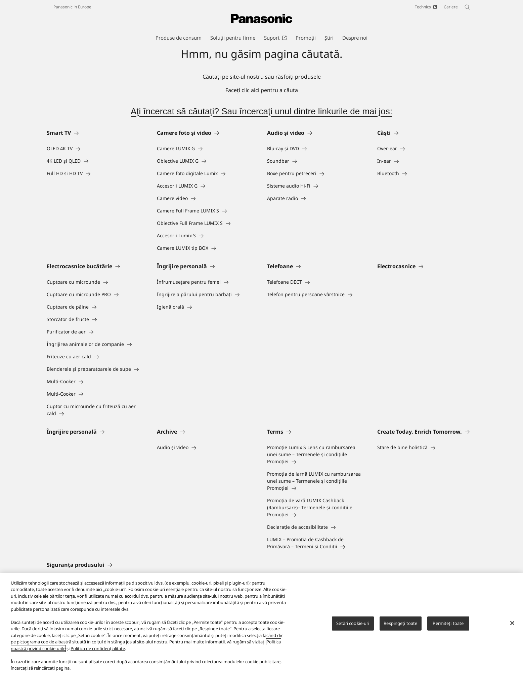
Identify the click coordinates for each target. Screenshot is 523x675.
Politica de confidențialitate (98, 648)
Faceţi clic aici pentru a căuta (261, 90)
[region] (261, 624)
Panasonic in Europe (72, 7)
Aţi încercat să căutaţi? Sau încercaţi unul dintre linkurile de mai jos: (261, 111)
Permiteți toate (448, 623)
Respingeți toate (400, 623)
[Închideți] (512, 623)
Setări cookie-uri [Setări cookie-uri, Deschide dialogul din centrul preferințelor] (352, 623)
